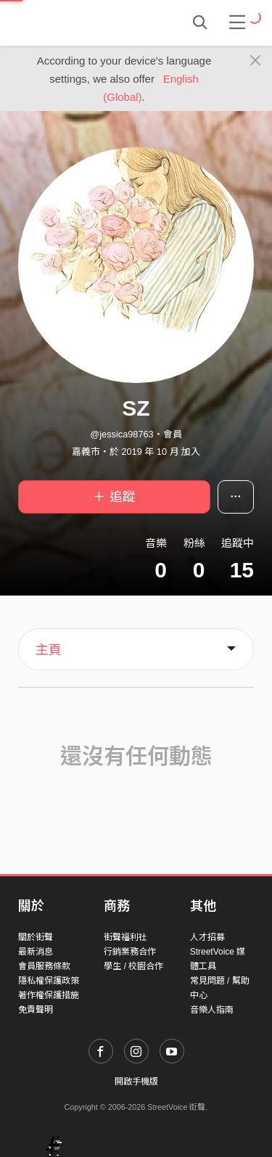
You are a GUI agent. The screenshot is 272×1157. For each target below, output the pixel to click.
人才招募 (207, 937)
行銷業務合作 (130, 952)
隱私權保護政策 (48, 981)
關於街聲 (35, 937)
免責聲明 (35, 1010)
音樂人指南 (212, 1010)
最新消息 (35, 952)
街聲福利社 (125, 937)
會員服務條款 (44, 966)
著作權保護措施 (48, 995)
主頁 (49, 650)
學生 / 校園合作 (133, 966)
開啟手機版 (136, 1081)
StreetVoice (78, 22)
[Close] (255, 61)
